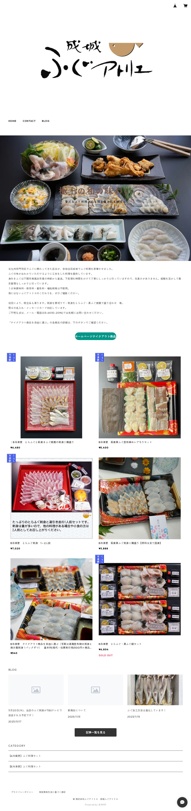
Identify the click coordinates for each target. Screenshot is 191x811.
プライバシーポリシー (22, 792)
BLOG (45, 121)
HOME (12, 121)
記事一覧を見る (95, 732)
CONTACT (29, 121)
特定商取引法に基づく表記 (52, 792)
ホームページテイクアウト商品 (95, 336)
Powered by (95, 804)
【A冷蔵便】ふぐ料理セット (24, 755)
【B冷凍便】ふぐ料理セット (24, 766)
